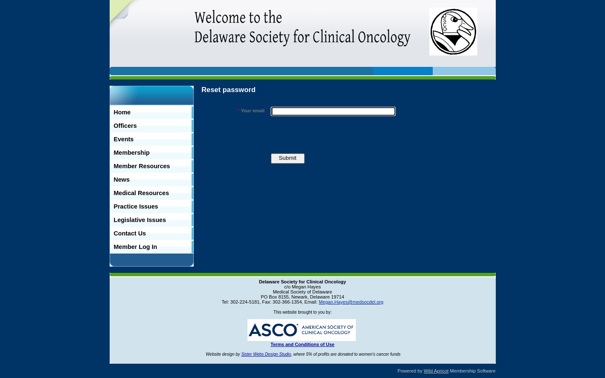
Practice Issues (136, 206)
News (122, 179)
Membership (132, 152)
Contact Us (130, 233)
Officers (125, 125)
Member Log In (135, 246)
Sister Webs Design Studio (266, 354)
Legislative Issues (140, 220)
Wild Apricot (436, 370)
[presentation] (335, 134)
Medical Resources (141, 193)
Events (124, 139)
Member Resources (142, 166)
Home (122, 112)
